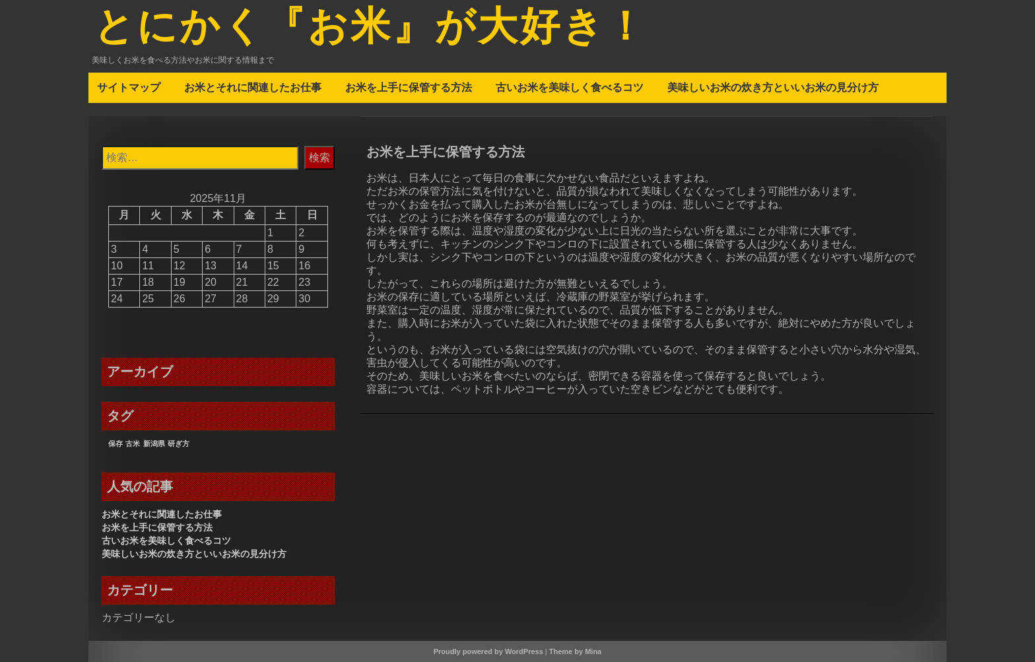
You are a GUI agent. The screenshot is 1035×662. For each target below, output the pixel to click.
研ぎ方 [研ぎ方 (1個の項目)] (178, 443)
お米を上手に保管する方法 (408, 87)
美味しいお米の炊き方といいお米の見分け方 (773, 87)
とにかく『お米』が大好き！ (371, 28)
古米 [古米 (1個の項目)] (132, 443)
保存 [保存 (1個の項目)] (115, 443)
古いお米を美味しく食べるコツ (570, 87)
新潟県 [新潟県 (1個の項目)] (154, 443)
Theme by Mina (575, 651)
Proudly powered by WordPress (488, 651)
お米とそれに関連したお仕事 (252, 87)
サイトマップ (128, 87)
